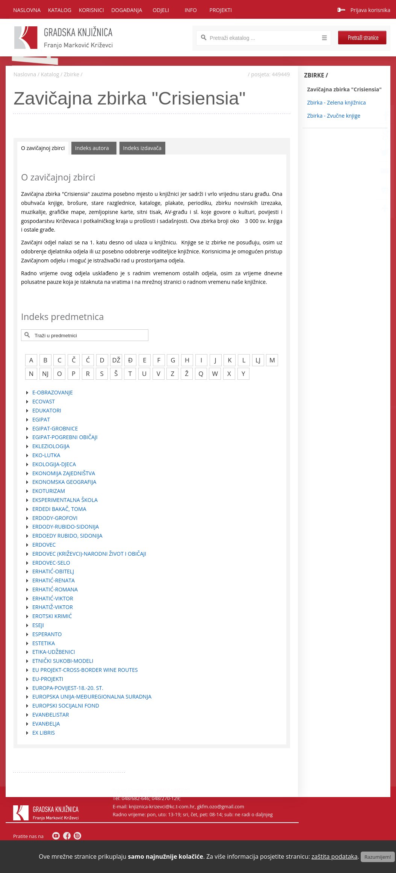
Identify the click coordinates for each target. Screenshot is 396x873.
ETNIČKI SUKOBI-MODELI (62, 660)
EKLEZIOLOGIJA (51, 446)
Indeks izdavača (142, 148)
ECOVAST (43, 401)
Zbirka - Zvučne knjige (334, 115)
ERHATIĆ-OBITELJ (53, 571)
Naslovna (27, 10)
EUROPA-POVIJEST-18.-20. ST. (67, 687)
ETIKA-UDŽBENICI (53, 651)
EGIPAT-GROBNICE (55, 428)
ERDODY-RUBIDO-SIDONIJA (65, 526)
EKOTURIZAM (48, 490)
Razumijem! (377, 856)
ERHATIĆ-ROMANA (55, 589)
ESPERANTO (47, 634)
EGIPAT (41, 419)
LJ (257, 360)
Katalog (50, 74)
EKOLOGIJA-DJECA (54, 464)
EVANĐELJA (46, 723)
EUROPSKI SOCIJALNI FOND (65, 705)
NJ (45, 373)
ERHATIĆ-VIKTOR (52, 598)
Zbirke (71, 74)
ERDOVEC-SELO (51, 562)
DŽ (116, 360)
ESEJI (38, 625)
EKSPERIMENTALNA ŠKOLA (65, 499)
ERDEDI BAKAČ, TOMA (59, 508)
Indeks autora (92, 148)
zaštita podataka (334, 856)
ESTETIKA (43, 643)
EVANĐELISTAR (50, 714)
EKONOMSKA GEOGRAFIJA (64, 481)
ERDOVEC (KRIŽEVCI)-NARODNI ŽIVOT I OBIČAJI (89, 553)
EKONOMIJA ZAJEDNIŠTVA (63, 473)
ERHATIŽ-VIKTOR (52, 607)
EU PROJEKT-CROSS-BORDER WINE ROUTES (85, 669)
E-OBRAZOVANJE (52, 392)
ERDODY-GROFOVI (54, 517)
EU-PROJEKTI (47, 678)
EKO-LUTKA (46, 455)
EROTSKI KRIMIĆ (52, 616)
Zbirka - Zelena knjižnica (336, 102)
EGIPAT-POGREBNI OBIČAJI (65, 437)
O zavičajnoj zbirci (43, 148)
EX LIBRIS (43, 732)
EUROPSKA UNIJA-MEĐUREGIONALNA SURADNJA (91, 696)
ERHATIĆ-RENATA (53, 580)
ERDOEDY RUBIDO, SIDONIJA (67, 535)
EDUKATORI (46, 410)
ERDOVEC (44, 544)
